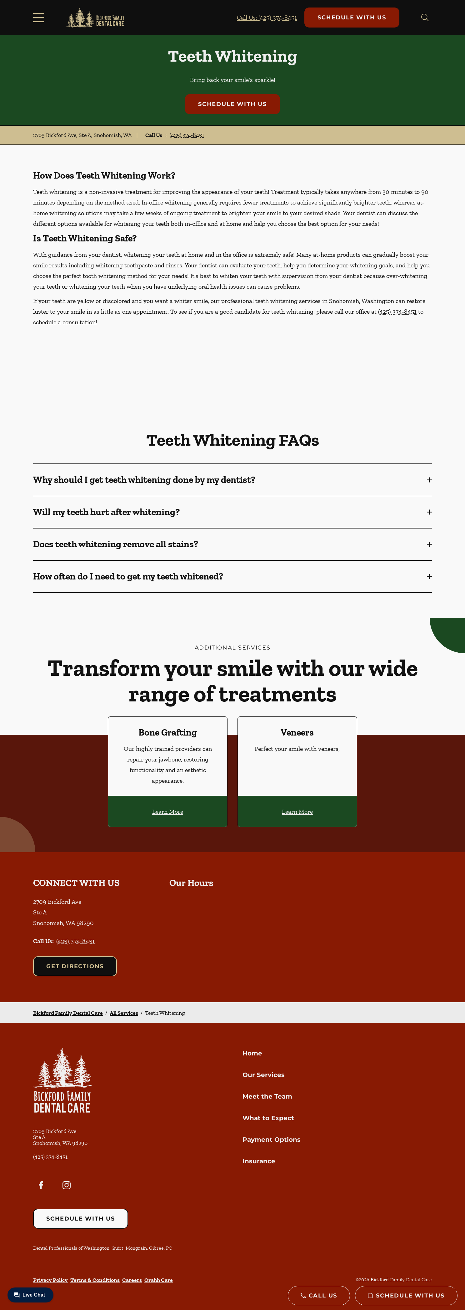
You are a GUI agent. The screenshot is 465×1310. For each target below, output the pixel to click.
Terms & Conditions (95, 1280)
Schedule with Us (352, 17)
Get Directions (75, 966)
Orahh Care (158, 1280)
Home (252, 1053)
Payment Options (271, 1139)
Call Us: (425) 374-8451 (267, 17)
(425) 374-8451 (187, 135)
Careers (132, 1280)
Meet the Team (267, 1096)
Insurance (258, 1161)
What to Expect (268, 1118)
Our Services (263, 1075)
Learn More (167, 811)
